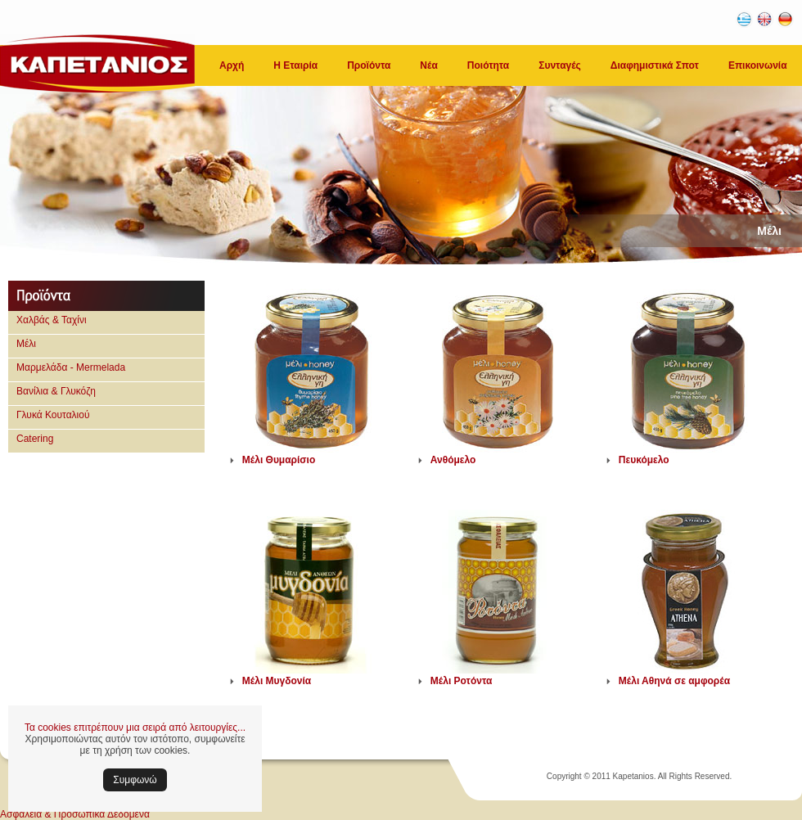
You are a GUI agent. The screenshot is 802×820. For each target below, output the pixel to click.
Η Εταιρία (295, 65)
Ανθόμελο (453, 460)
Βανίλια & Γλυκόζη (56, 391)
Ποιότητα (488, 65)
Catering (34, 438)
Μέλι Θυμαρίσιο (278, 460)
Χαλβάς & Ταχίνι (51, 320)
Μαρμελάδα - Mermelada (70, 367)
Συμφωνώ (134, 780)
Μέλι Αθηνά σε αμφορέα (674, 681)
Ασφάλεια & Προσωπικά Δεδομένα (75, 814)
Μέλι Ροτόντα (461, 681)
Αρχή (231, 65)
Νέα (428, 65)
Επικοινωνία (757, 65)
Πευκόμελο (644, 460)
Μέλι (26, 343)
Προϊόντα (368, 65)
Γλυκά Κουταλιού (53, 415)
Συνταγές (559, 65)
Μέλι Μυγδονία (276, 681)
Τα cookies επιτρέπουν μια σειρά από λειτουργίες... (135, 727)
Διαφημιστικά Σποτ (655, 65)
